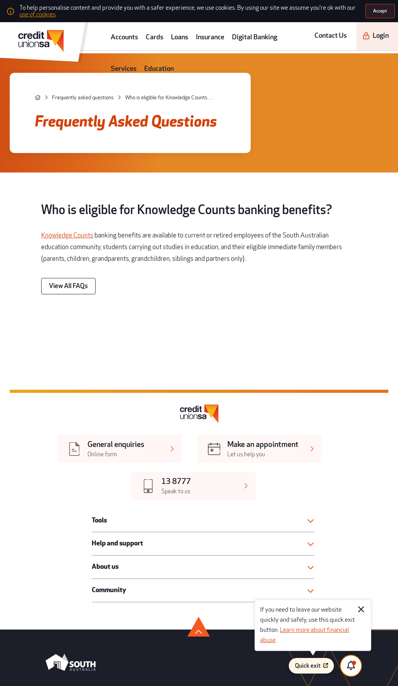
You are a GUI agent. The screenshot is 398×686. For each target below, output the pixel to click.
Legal (204, 562)
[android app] (58, 519)
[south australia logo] (60, 494)
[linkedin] (103, 544)
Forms (205, 584)
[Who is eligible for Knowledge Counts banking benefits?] (128, 76)
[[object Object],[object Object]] (85, 340)
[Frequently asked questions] (62, 76)
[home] (29, 76)
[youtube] (70, 544)
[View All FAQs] (60, 212)
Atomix (103, 671)
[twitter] (54, 544)
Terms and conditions (300, 562)
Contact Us (322, 30)
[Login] (358, 30)
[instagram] (86, 544)
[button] (202, 368)
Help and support (109, 388)
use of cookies (284, 9)
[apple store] (109, 519)
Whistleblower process (302, 573)
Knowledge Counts (59, 182)
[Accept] (381, 9)
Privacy (205, 596)
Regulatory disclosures (220, 573)
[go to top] (198, 457)
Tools (95, 368)
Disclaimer (290, 584)
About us (99, 408)
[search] (388, 30)
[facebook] (38, 544)
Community (102, 428)
